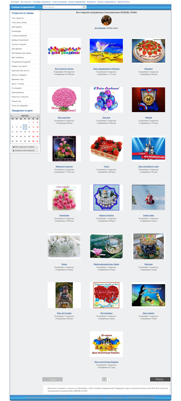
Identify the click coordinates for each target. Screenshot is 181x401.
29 (29, 141)
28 (25, 141)
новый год (16, 101)
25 (12, 141)
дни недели (17, 27)
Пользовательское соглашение (141, 398)
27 (21, 141)
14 (25, 132)
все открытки (100, 28)
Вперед (159, 379)
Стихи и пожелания (59, 2)
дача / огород (18, 84)
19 (17, 136)
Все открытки (26, 2)
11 (12, 132)
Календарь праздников (42, 2)
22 (29, 136)
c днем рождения (19, 36)
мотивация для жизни (21, 53)
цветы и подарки (19, 75)
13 (21, 132)
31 (37, 141)
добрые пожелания (20, 40)
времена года (18, 79)
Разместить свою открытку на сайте (87, 398)
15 (29, 132)
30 (33, 141)
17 (37, 132)
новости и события (20, 97)
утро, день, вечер (19, 22)
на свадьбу (17, 88)
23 (33, 136)
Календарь (16, 31)
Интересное (91, 2)
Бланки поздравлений (76, 2)
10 (37, 127)
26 (17, 141)
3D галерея (15, 2)
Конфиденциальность (115, 398)
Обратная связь (123, 2)
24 (37, 136)
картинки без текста (20, 71)
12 (17, 132)
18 (12, 136)
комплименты (18, 92)
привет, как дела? (19, 66)
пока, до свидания (20, 106)
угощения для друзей (21, 62)
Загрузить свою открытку (23, 150)
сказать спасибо (19, 44)
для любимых (18, 57)
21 (25, 136)
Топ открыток (18, 18)
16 (33, 132)
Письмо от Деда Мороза (106, 2)
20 (21, 136)
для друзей (17, 49)
